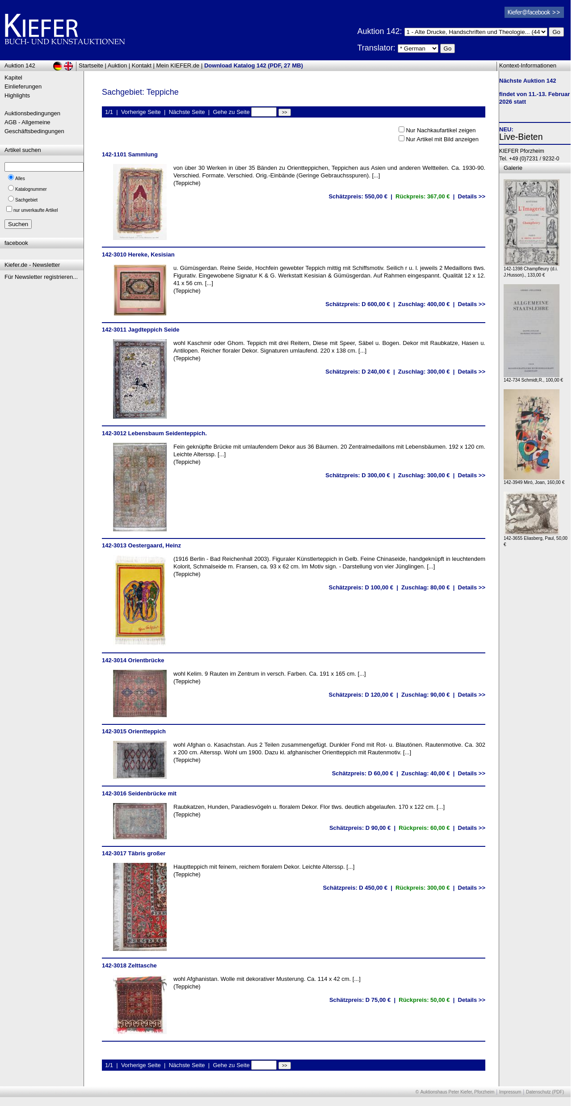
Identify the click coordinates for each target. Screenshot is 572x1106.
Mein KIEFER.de (178, 65)
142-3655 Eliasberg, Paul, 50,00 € (536, 539)
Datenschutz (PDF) (545, 1091)
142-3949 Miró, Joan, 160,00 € (534, 480)
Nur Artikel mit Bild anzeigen (442, 139)
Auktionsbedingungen (32, 113)
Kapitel (13, 77)
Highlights (17, 95)
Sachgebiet (26, 200)
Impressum (510, 1091)
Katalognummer (31, 189)
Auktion (117, 65)
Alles (20, 178)
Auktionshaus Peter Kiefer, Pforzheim (458, 1091)
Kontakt (141, 65)
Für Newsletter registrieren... (41, 276)
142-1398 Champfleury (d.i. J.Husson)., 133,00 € (531, 270)
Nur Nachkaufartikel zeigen (440, 130)
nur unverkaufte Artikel (35, 210)
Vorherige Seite (141, 112)
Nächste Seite (187, 112)
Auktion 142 (19, 65)
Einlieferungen (23, 86)
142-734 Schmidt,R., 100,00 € (533, 378)
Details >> (471, 196)
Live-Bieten (521, 137)
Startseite (91, 65)
